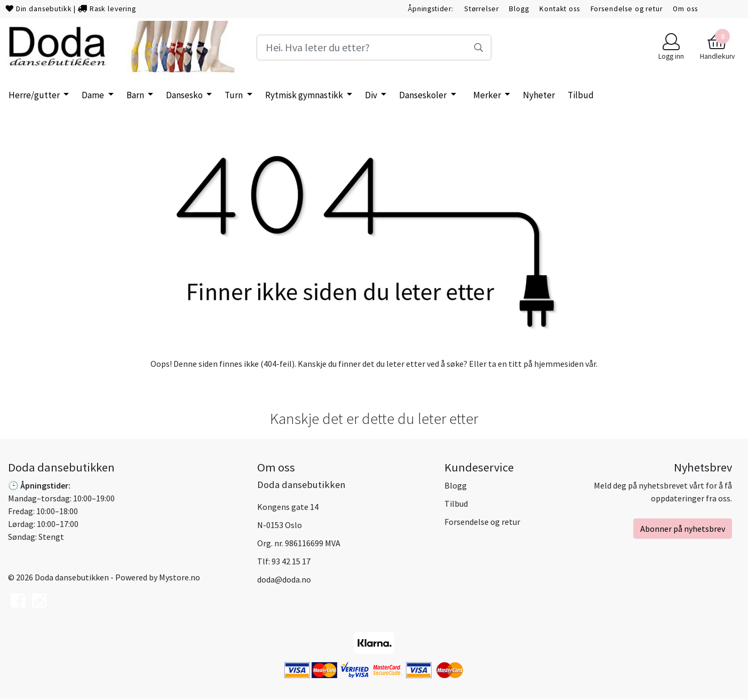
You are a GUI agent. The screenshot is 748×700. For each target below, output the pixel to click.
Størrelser (481, 8)
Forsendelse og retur (627, 8)
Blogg (519, 8)
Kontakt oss (559, 8)
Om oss (685, 8)
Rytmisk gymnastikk (305, 95)
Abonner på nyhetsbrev (682, 528)
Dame (94, 95)
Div (372, 95)
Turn (234, 95)
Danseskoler (423, 95)
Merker (488, 95)
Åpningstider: (430, 8)
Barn (136, 95)
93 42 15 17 (291, 561)
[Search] (374, 47)
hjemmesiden (559, 363)
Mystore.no (179, 577)
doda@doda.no (284, 579)
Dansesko (185, 95)
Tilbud (456, 503)
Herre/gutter (35, 95)
